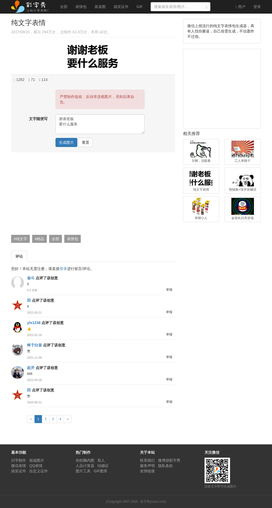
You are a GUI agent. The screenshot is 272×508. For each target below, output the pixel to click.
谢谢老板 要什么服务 (100, 124)
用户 (240, 7)
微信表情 (18, 466)
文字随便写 (38, 119)
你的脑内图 (85, 460)
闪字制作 (18, 460)
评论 (19, 256)
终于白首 (34, 345)
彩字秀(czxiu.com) (153, 501)
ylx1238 (34, 323)
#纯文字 (20, 239)
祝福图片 (36, 460)
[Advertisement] (92, 195)
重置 (85, 142)
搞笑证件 (121, 7)
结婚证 (103, 466)
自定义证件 (38, 471)
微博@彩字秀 (169, 460)
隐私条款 (165, 466)
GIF (140, 7)
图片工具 (83, 471)
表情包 (81, 7)
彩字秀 (31, 6)
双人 (101, 460)
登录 (257, 7)
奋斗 (31, 278)
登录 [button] (63, 269)
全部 (63, 7)
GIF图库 (100, 471)
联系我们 (147, 460)
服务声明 (147, 466)
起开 (31, 368)
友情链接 (147, 471)
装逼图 (100, 7)
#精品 (39, 239)
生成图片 (66, 142)
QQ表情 (35, 466)
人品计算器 (85, 466)
